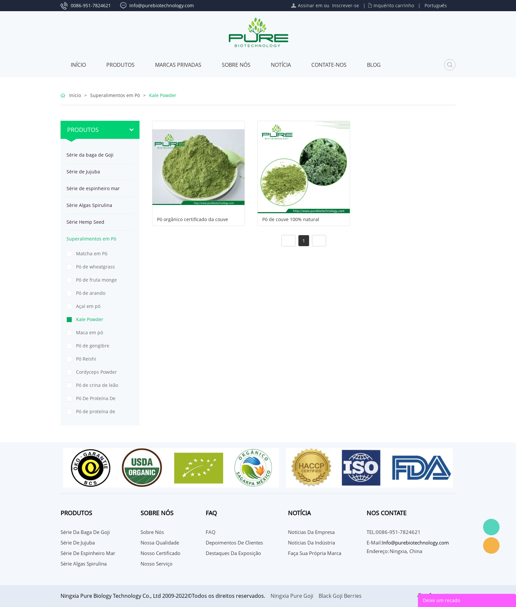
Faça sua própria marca (314, 553)
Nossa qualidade (160, 542)
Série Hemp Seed (85, 222)
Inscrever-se (345, 5)
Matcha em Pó (91, 253)
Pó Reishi (86, 359)
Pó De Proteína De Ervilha (96, 400)
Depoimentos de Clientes (234, 542)
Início (78, 64)
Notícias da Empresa (311, 532)
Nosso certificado (160, 553)
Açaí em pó (88, 306)
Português (436, 5)
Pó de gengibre (92, 345)
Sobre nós (236, 64)
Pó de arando (90, 293)
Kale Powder (162, 95)
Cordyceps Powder (96, 372)
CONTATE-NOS (329, 64)
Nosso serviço (156, 563)
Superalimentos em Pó (115, 95)
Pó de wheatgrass (95, 267)
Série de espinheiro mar (93, 188)
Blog (374, 64)
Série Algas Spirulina (89, 205)
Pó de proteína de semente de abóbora (99, 413)
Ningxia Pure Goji (292, 595)
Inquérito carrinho (394, 5)
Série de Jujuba (83, 171)
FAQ (211, 532)
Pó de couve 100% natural (290, 219)
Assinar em (310, 5)
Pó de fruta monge (96, 280)
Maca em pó (89, 332)
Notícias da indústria (311, 542)
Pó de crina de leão (97, 385)
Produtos (120, 64)
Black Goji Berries (340, 595)
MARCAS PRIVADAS (178, 64)
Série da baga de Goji (90, 155)
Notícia (281, 64)
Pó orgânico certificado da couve (192, 219)
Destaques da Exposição (233, 553)
